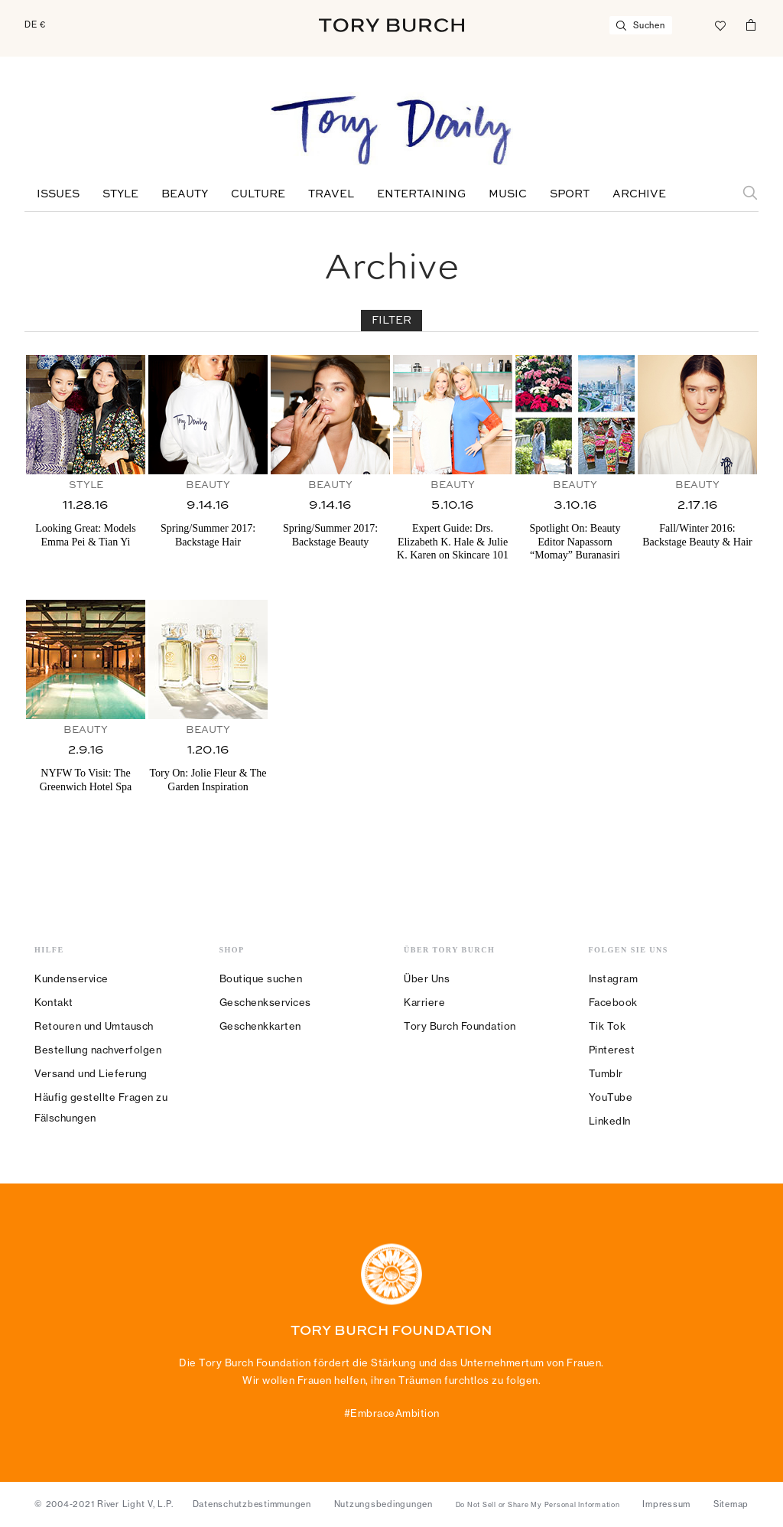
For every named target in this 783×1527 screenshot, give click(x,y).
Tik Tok (607, 1026)
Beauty (184, 194)
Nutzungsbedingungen (383, 1504)
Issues (58, 194)
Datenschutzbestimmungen (252, 1504)
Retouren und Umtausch (94, 1026)
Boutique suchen (261, 978)
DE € (35, 24)
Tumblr (606, 1073)
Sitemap (731, 1504)
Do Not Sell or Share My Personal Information (538, 1505)
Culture (258, 194)
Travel (331, 194)
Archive (639, 194)
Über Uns (427, 978)
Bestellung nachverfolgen (97, 1050)
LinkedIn (610, 1121)
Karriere (424, 1002)
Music (508, 194)
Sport (570, 194)
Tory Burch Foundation (460, 1026)
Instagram (613, 978)
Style (120, 194)
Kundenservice (71, 978)
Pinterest (612, 1050)
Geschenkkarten (260, 1026)
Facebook (613, 1002)
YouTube (611, 1097)
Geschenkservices (265, 1002)
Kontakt (53, 1002)
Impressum (666, 1504)
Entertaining (421, 194)
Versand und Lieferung (91, 1073)
